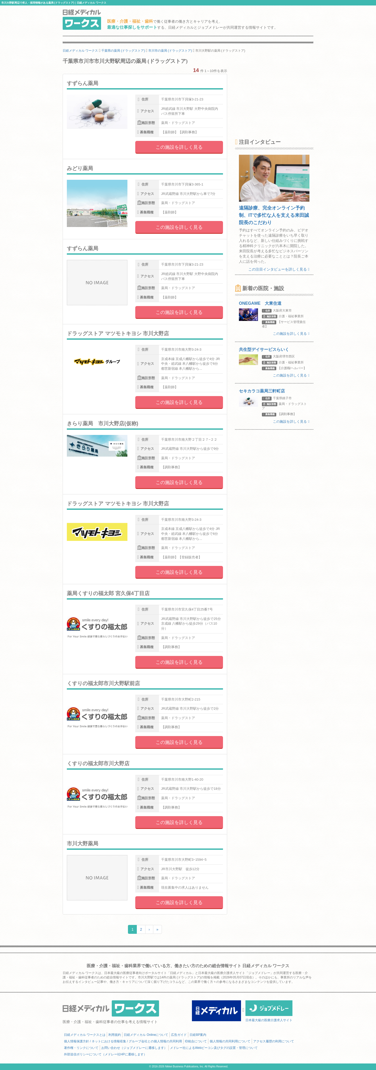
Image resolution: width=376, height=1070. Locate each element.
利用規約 (114, 1035)
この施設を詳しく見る (179, 147)
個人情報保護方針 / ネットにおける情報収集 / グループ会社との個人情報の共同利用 (123, 1041)
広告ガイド (179, 1035)
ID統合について (196, 1041)
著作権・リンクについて (81, 1048)
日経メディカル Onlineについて (146, 1035)
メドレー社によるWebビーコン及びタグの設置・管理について (214, 1048)
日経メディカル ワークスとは (84, 1035)
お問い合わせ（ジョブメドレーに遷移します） (134, 1048)
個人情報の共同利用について (230, 1041)
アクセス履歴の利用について (273, 1041)
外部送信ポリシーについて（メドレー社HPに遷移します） (105, 1054)
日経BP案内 (198, 1035)
